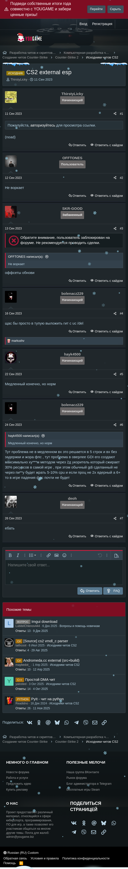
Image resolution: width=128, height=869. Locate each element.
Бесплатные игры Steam (83, 789)
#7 (121, 518)
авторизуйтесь (42, 125)
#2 (121, 178)
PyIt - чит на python (47, 699)
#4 (121, 313)
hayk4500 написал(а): (24, 436)
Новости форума (17, 772)
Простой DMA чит (40, 679)
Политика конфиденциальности (86, 858)
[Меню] (9, 38)
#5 (121, 374)
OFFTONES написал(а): (25, 256)
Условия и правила (44, 858)
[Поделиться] (115, 114)
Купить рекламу (17, 789)
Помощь (9, 863)
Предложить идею (18, 783)
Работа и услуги (17, 778)
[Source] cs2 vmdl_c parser (45, 641)
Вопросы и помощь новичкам (80, 626)
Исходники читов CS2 (62, 645)
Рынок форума (77, 778)
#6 (121, 425)
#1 (121, 113)
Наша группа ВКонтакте (83, 772)
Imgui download (44, 621)
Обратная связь (15, 858)
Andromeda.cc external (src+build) (51, 660)
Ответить (79, 145)
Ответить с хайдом (108, 145)
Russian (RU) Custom (21, 853)
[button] (10, 555)
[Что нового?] (120, 24)
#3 (121, 228)
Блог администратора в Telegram (89, 783)
